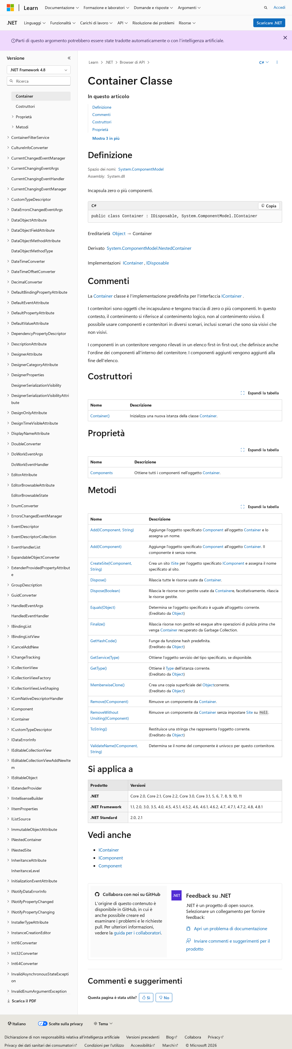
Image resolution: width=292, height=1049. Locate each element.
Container (103, 296)
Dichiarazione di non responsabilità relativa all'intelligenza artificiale (62, 1037)
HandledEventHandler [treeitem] (30, 615)
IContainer (133, 263)
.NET (109, 62)
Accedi (279, 7)
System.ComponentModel (141, 169)
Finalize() (97, 624)
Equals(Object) (102, 607)
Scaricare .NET (269, 22)
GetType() (98, 668)
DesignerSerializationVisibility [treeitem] (36, 385)
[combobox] (39, 69)
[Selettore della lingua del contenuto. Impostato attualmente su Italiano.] (17, 1023)
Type (170, 668)
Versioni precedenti (142, 1037)
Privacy (214, 1037)
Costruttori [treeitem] (25, 106)
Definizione (101, 107)
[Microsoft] (10, 7)
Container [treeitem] (24, 96)
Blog (170, 1037)
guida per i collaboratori (137, 933)
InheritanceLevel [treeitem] (25, 870)
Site (249, 712)
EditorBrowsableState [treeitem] (29, 495)
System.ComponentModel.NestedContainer (149, 248)
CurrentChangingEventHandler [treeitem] (37, 178)
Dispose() (98, 579)
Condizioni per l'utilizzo (104, 1045)
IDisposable (157, 263)
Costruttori (101, 121)
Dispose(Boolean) (105, 590)
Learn (93, 62)
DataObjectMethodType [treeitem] (32, 250)
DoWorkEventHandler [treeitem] (30, 464)
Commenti (101, 114)
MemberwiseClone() (107, 684)
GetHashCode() (103, 640)
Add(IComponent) (105, 546)
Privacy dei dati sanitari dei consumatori (39, 1045)
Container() (100, 415)
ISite (174, 563)
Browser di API (132, 62)
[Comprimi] (69, 58)
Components (101, 472)
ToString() (98, 729)
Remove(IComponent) (109, 701)
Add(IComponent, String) (112, 529)
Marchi (168, 1045)
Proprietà (100, 129)
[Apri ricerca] (265, 8)
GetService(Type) (104, 657)
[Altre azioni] (277, 62)
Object (118, 233)
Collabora (193, 1037)
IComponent (233, 563)
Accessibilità (141, 1045)
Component (213, 529)
